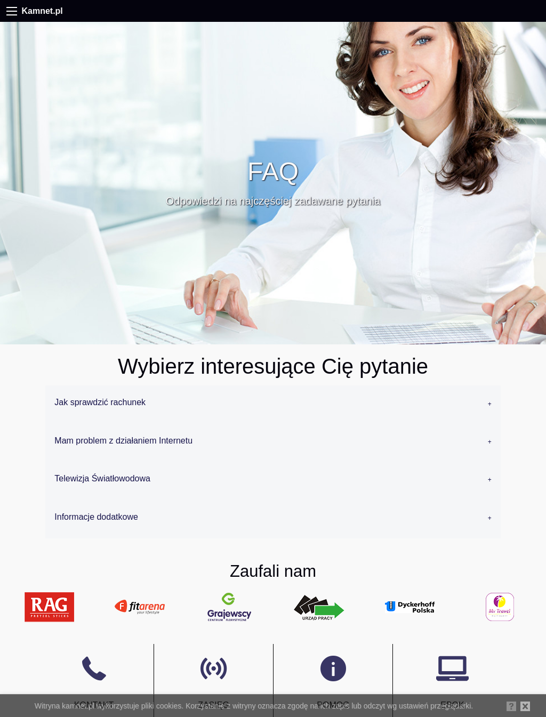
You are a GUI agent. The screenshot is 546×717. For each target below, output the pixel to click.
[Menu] (11, 11)
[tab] (272, 404)
